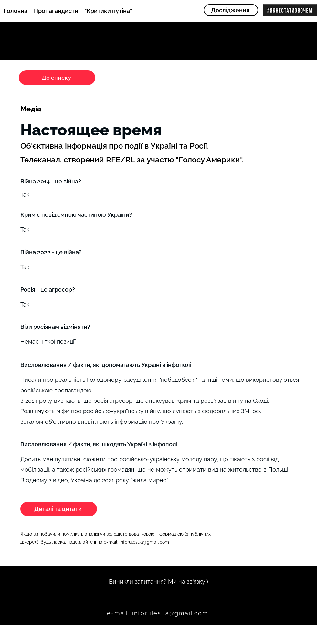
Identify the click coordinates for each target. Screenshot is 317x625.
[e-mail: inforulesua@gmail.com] (158, 613)
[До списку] (57, 77)
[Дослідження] (231, 10)
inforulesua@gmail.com (144, 542)
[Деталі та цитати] (58, 509)
